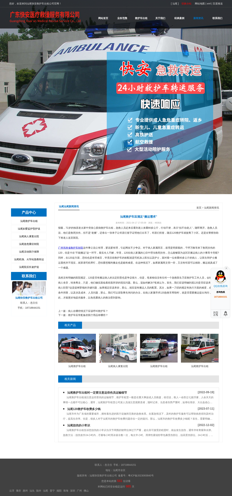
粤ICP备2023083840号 (141, 475)
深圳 (72, 490)
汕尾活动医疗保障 (29, 251)
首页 (198, 207)
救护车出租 (141, 18)
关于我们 (160, 18)
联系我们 (217, 18)
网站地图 (200, 3)
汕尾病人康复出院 (29, 236)
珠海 (65, 490)
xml (209, 3)
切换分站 (186, 3)
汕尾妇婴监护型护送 (29, 228)
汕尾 (45, 490)
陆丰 (38, 490)
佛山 (86, 490)
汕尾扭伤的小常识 (78, 425)
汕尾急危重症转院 (29, 244)
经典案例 (179, 18)
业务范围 (122, 18)
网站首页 (103, 18)
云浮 (11, 490)
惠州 (25, 490)
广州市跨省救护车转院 (70, 247)
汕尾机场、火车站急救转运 (29, 259)
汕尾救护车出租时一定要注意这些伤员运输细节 (97, 392)
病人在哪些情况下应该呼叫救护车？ (88, 311)
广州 (79, 490)
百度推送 (218, 3)
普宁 (52, 490)
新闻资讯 (198, 18)
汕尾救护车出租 (29, 221)
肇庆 (18, 490)
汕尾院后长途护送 (29, 267)
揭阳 (59, 490)
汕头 (32, 490)
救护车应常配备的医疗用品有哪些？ (88, 315)
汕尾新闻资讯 (211, 207)
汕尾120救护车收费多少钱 (84, 409)
